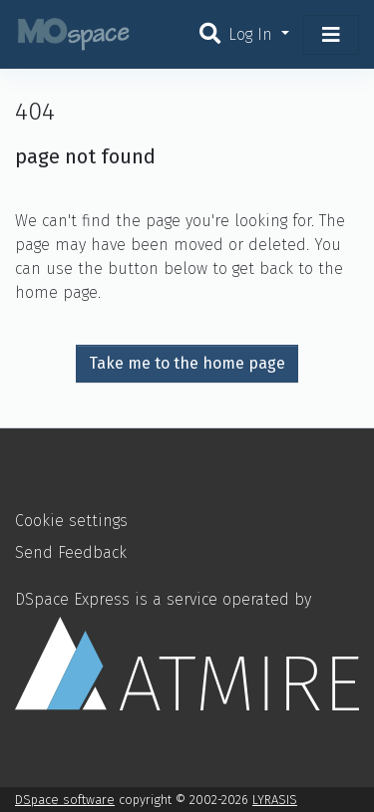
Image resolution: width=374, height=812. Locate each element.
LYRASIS (274, 799)
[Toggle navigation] (331, 35)
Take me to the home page (187, 363)
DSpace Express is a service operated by (187, 650)
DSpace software (65, 799)
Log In (252, 34)
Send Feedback (71, 552)
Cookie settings (71, 520)
